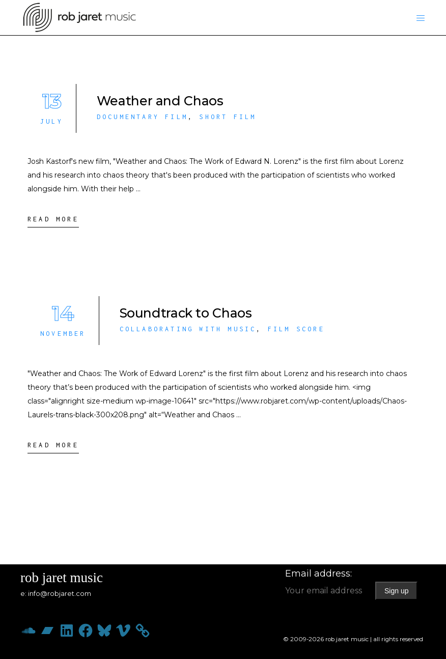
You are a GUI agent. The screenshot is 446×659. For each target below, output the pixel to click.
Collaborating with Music (188, 329)
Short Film (227, 117)
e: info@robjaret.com (55, 593)
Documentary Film (142, 117)
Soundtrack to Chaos (186, 313)
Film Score (296, 329)
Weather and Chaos (160, 100)
